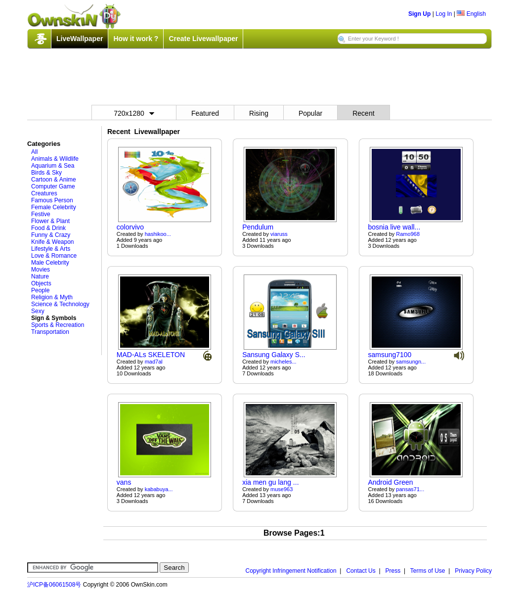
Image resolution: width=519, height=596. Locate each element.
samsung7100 (389, 355)
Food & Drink (48, 228)
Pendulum (257, 227)
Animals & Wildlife (55, 158)
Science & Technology (60, 304)
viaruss (279, 234)
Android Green (390, 482)
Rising (258, 113)
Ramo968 (408, 234)
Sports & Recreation (57, 324)
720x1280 (134, 113)
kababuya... (159, 489)
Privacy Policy (473, 570)
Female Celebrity (53, 207)
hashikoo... (158, 234)
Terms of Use (427, 570)
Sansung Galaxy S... (273, 355)
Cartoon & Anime (53, 179)
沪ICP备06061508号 (54, 584)
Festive (40, 214)
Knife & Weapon (52, 241)
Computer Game (53, 186)
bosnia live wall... (394, 227)
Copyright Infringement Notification (291, 570)
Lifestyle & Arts (50, 248)
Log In (443, 13)
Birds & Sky (46, 172)
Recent (363, 113)
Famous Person (52, 200)
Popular (310, 113)
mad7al (154, 362)
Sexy (37, 311)
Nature (40, 276)
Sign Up (419, 13)
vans (124, 482)
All (34, 151)
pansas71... (410, 489)
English (471, 13)
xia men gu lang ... (270, 482)
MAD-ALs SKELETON (151, 355)
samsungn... (411, 362)
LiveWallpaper (79, 39)
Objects (41, 283)
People (40, 290)
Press (393, 570)
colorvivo (130, 227)
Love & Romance (54, 255)
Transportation (50, 331)
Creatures (44, 193)
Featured (205, 113)
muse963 (281, 489)
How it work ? (135, 39)
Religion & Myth (52, 297)
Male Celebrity (50, 262)
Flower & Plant (50, 221)
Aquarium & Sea (52, 165)
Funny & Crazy (50, 234)
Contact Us (360, 570)
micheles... (283, 362)
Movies (40, 269)
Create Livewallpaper (203, 39)
